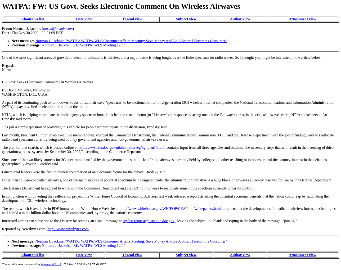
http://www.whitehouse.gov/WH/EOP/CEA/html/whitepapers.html (170, 209)
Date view (84, 19)
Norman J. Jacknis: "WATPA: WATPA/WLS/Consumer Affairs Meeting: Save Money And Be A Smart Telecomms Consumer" (131, 41)
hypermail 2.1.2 (51, 264)
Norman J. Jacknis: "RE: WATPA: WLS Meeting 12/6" (83, 45)
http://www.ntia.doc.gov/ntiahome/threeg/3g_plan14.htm (121, 147)
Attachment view (302, 19)
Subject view (186, 19)
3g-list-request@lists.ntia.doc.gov (148, 221)
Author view (240, 19)
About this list (32, 19)
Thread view (132, 19)
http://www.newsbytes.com (68, 229)
